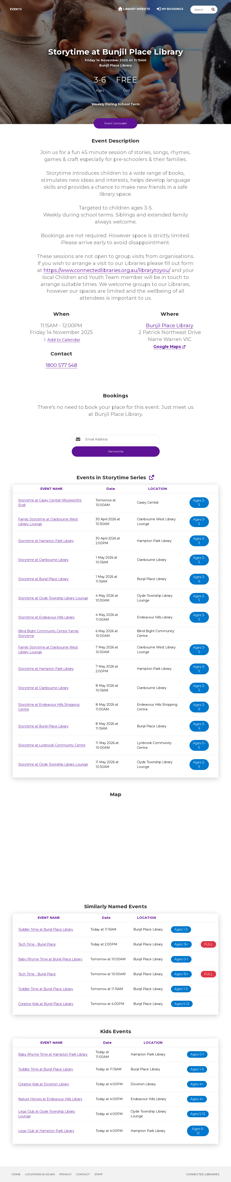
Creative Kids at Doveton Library (43, 1084)
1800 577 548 (61, 365)
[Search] (199, 10)
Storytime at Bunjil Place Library (43, 579)
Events (16, 9)
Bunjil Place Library (169, 326)
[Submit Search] (213, 10)
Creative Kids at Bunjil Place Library (45, 1004)
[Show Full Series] (151, 478)
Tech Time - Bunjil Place (37, 944)
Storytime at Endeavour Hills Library (46, 617)
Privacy (65, 1174)
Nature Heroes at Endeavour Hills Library (50, 1099)
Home (16, 1174)
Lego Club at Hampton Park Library (46, 1131)
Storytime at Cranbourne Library (43, 560)
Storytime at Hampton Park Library (46, 541)
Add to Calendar (61, 339)
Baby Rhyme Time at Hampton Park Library (53, 1054)
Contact (83, 1174)
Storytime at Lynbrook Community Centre (51, 745)
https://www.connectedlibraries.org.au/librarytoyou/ (107, 270)
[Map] (115, 846)
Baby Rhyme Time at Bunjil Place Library (50, 959)
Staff (98, 1174)
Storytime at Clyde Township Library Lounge (53, 598)
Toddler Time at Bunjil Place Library (45, 929)
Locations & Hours (40, 1174)
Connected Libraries (202, 1174)
